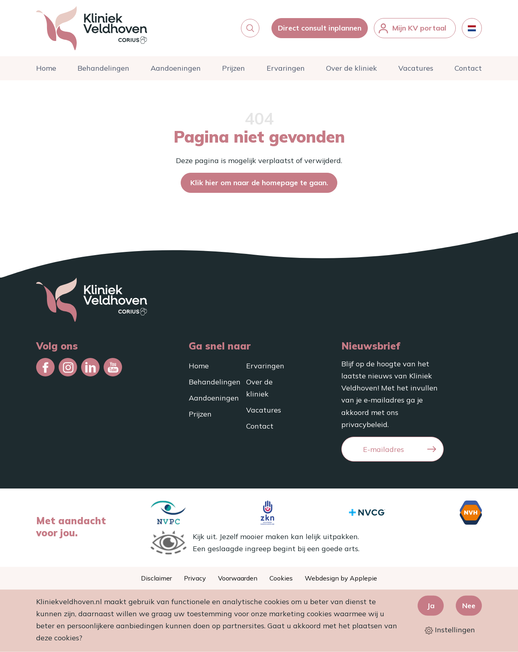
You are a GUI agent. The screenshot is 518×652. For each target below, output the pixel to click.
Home (46, 68)
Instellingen (450, 629)
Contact (468, 68)
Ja (430, 605)
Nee (468, 605)
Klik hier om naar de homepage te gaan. (259, 182)
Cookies (281, 578)
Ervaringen (286, 68)
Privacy (195, 578)
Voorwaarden (237, 578)
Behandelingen (103, 68)
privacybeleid (364, 424)
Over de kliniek (351, 68)
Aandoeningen (176, 68)
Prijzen (233, 68)
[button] (250, 28)
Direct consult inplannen (319, 28)
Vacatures (415, 68)
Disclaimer (156, 578)
